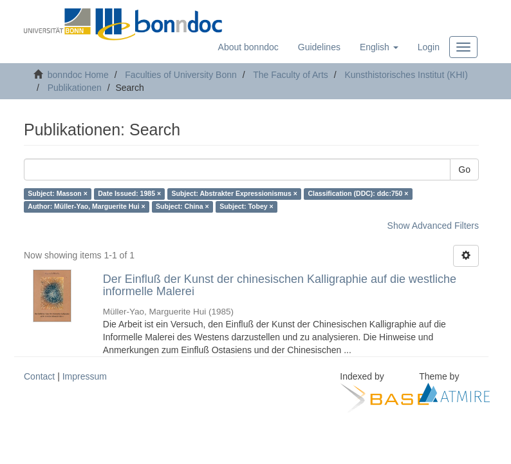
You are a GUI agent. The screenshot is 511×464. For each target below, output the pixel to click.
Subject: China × (182, 207)
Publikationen (75, 87)
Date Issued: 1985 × (129, 194)
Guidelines (319, 47)
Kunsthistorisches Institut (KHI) (405, 75)
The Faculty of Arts (290, 75)
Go (464, 169)
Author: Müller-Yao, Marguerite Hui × (86, 207)
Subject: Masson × (57, 194)
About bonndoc (248, 47)
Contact (39, 376)
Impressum (84, 376)
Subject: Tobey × (246, 207)
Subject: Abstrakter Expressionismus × (234, 194)
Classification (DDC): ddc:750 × (358, 194)
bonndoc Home (78, 75)
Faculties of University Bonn (181, 75)
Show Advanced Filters (433, 225)
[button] (379, 47)
